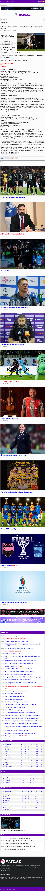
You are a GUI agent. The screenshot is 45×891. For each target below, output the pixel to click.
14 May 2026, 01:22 (5, 199)
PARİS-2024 (29, 877)
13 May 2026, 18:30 (5, 604)
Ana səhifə (2, 889)
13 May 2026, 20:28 (5, 457)
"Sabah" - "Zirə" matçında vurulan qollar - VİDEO (13, 830)
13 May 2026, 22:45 (5, 309)
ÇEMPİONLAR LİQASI (37, 877)
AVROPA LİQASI (4, 878)
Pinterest (44, 1)
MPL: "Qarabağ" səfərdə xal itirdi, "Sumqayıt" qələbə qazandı (23, 841)
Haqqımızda (2, 1)
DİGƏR (21, 878)
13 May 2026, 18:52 (5, 567)
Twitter (39, 1)
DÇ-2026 (11, 878)
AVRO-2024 (16, 878)
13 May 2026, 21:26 (5, 420)
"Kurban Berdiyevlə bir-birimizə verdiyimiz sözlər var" (20, 846)
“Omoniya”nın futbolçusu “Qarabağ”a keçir (17, 843)
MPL (7, 22)
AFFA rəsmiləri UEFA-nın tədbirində (15, 849)
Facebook (40, 1)
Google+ (42, 1)
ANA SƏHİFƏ (2, 22)
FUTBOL (2, 877)
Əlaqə (8, 1)
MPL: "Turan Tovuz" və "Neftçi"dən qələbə (17, 838)
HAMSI (42, 814)
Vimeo (7, 870)
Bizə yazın (14, 1)
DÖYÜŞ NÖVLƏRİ (21, 877)
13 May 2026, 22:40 (5, 346)
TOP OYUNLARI (12, 877)
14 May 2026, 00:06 (5, 272)
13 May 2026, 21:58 (5, 383)
